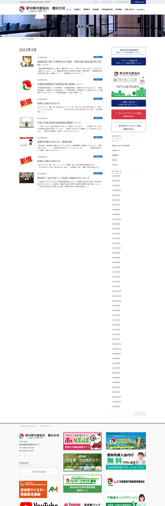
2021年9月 (116, 305)
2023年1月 (116, 243)
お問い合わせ (138, 2)
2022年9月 (116, 253)
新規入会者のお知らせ (48, 103)
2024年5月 (116, 209)
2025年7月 (116, 195)
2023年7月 (116, 229)
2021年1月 (116, 339)
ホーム (97, 2)
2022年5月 (116, 267)
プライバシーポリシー (29, 426)
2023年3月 (116, 233)
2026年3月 (116, 176)
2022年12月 (116, 248)
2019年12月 (116, 397)
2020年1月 (116, 392)
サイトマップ (106, 2)
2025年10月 (116, 190)
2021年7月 (116, 315)
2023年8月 (116, 224)
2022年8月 (116, 257)
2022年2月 (116, 281)
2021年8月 (116, 310)
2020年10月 (116, 353)
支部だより (116, 150)
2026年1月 (116, 185)
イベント (115, 141)
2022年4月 (116, 272)
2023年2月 (116, 238)
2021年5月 (116, 325)
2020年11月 (116, 349)
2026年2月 (116, 181)
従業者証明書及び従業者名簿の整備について (60, 84)
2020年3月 (116, 387)
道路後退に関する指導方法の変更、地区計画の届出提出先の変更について (69, 63)
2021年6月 (116, 320)
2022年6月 (116, 262)
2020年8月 (116, 363)
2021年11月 (116, 296)
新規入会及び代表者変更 (121, 145)
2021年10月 (116, 301)
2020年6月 (116, 373)
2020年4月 (116, 382)
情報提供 (115, 155)
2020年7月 (116, 368)
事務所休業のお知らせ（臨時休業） (55, 141)
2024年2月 (116, 214)
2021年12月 (116, 291)
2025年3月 (116, 200)
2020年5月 (116, 377)
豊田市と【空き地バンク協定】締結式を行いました (63, 178)
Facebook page (39, 471)
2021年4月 (116, 329)
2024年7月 (116, 205)
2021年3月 (116, 334)
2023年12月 (116, 219)
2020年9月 (116, 358)
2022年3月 (116, 277)
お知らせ (98, 57)
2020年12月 (116, 344)
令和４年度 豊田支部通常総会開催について (59, 122)
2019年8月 (116, 406)
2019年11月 (116, 401)
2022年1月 (116, 286)
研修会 (114, 160)
